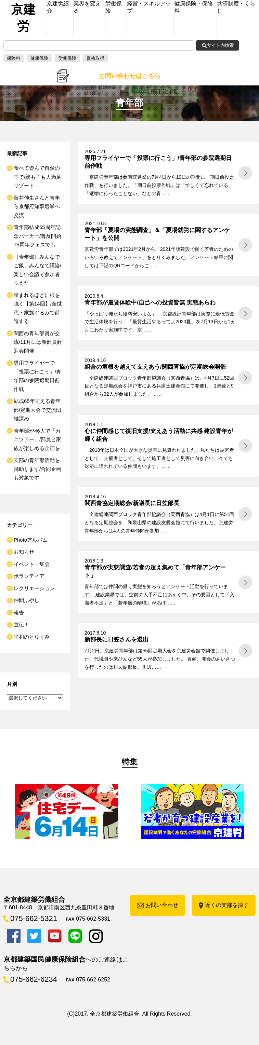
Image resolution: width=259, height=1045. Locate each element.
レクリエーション (34, 588)
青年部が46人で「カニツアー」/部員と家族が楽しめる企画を (37, 439)
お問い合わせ (161, 905)
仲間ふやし (26, 600)
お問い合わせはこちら (129, 75)
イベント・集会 (32, 564)
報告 (19, 612)
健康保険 (39, 58)
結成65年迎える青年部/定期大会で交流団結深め (37, 409)
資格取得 (95, 58)
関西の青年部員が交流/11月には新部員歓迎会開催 (38, 342)
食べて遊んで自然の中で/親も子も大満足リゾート (37, 176)
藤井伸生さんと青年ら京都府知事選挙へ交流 (37, 206)
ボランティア (29, 576)
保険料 (13, 58)
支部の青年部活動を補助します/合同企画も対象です (37, 468)
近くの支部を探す (227, 905)
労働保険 (67, 58)
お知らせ (24, 552)
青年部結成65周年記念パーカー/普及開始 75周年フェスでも (40, 235)
